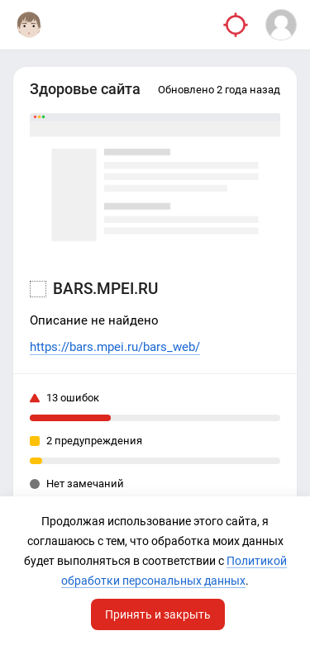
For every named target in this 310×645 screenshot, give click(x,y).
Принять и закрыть (158, 614)
